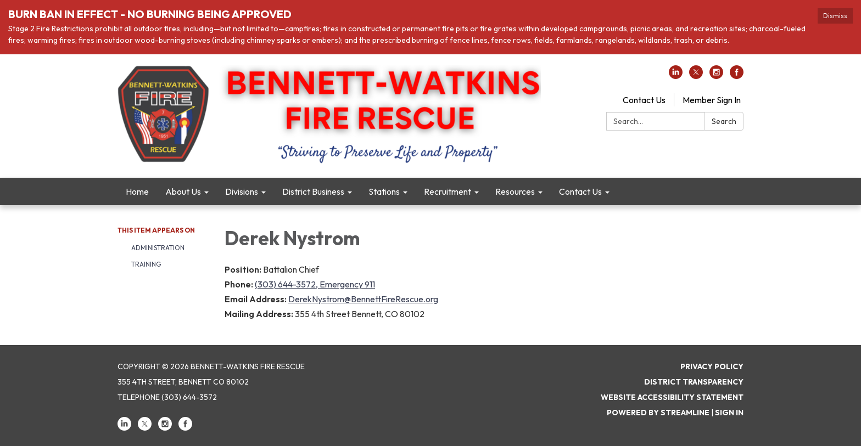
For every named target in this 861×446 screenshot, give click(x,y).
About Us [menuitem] (183, 191)
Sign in (729, 412)
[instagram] (716, 75)
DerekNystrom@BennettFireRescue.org (363, 298)
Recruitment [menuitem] (447, 191)
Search (724, 121)
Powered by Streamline (658, 412)
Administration (158, 248)
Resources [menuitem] (515, 191)
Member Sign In (712, 99)
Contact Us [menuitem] (580, 191)
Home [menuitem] (137, 191)
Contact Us (644, 99)
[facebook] (736, 75)
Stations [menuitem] (384, 191)
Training (146, 264)
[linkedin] (676, 75)
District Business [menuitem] (313, 191)
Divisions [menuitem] (241, 191)
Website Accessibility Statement (672, 397)
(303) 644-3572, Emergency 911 (315, 284)
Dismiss (835, 16)
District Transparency (693, 382)
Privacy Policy (711, 366)
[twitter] (696, 75)
